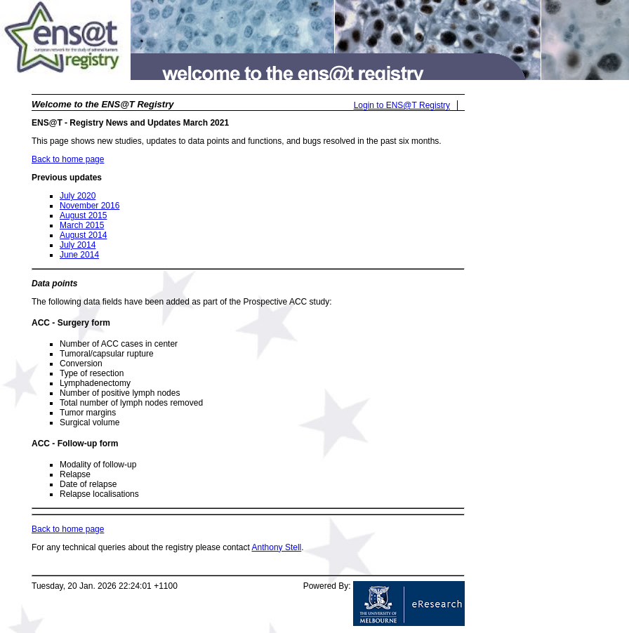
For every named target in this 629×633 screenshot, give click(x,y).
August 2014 (83, 235)
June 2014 (79, 255)
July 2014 (77, 245)
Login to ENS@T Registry (402, 105)
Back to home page (68, 159)
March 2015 (82, 225)
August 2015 (83, 215)
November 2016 (89, 206)
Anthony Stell (277, 547)
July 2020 (77, 196)
